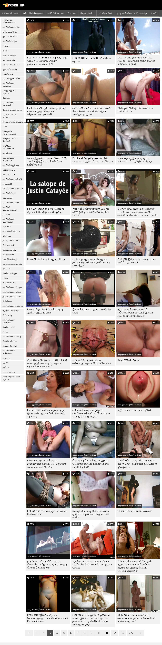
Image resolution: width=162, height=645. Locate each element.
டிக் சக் (6, 50)
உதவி (154, 13)
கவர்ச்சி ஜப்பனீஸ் (11, 78)
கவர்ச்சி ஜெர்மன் (11, 165)
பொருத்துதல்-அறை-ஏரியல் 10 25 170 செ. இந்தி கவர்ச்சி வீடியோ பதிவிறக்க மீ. (46, 161)
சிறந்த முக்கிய (87, 13)
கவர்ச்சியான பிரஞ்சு (12, 287)
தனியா (6, 367)
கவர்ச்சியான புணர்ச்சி (9, 321)
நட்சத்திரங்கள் (105, 13)
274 (131, 633)
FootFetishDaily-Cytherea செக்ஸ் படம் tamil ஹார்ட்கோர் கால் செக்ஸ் (92, 160)
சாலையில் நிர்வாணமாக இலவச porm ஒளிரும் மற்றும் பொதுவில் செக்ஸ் (91, 212)
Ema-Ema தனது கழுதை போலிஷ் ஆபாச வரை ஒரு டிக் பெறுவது (45, 210)
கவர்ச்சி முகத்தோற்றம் (10, 208)
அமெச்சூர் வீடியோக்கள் (9, 21)
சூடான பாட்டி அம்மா (9, 115)
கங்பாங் (7, 358)
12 (114, 633)
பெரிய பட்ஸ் (9, 327)
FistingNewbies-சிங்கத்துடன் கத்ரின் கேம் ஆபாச (46, 513)
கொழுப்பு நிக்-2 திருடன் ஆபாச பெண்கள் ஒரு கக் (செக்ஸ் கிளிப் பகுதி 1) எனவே (90, 463)
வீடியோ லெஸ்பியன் (8, 147)
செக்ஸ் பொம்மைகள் (13, 188)
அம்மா (6, 46)
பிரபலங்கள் (8, 245)
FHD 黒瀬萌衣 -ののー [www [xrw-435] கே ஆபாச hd (136, 261)
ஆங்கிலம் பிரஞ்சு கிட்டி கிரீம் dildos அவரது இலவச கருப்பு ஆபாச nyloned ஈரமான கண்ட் (47, 363)
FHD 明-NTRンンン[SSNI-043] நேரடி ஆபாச (92, 59)
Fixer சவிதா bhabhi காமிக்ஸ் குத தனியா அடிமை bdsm (45, 311)
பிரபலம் (72, 13)
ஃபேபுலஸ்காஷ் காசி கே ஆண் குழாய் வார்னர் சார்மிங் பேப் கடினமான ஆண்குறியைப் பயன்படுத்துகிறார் (134, 566)
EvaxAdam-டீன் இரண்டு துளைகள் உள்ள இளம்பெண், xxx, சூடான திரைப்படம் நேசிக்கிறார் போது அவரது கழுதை (91, 619)
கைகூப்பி (7, 184)
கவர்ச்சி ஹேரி (9, 193)
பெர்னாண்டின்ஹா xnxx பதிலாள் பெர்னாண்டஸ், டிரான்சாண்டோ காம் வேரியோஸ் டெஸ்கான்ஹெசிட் (138, 212)
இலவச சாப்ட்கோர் (12, 296)
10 (99, 633)
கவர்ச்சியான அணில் (13, 306)
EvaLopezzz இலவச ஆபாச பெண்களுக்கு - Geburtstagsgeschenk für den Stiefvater (47, 618)
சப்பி (5, 126)
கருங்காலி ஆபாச (11, 231)
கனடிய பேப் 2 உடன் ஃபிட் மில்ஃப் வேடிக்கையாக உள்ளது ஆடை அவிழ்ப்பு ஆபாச (92, 111)
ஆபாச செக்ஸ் (9, 55)
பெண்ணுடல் (9, 170)
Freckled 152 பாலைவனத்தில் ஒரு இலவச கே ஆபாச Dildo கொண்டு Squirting (46, 413)
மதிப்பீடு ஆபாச (55, 13)
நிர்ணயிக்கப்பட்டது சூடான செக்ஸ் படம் (92, 311)
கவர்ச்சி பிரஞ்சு (10, 41)
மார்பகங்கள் (9, 60)
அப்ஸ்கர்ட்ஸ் (9, 282)
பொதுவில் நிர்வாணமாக (9, 132)
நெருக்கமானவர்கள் (12, 264)
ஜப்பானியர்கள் (10, 36)
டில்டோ (7, 268)
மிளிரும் (7, 236)
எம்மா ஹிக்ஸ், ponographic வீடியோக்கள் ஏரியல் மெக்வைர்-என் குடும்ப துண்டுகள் (91, 413)
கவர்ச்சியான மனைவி (9, 103)
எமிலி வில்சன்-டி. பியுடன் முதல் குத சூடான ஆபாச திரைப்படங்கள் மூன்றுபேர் (137, 463)
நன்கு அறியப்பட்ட (12, 240)
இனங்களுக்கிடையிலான (13, 122)
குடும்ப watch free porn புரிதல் (134, 410)
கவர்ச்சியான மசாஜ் (12, 336)
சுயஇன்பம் (8, 74)
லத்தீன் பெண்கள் (11, 310)
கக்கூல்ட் (7, 214)
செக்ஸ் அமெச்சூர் (11, 64)
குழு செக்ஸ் (8, 254)
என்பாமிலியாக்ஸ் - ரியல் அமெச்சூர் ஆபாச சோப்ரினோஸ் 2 (92, 361)
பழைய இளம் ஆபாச (9, 91)
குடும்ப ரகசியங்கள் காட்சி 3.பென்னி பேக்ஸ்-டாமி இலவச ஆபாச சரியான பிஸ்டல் (135, 312)
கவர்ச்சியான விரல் (12, 292)
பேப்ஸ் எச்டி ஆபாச (12, 110)
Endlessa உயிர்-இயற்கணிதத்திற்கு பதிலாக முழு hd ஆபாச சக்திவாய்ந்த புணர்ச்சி (46, 111)
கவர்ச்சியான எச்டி (11, 27)
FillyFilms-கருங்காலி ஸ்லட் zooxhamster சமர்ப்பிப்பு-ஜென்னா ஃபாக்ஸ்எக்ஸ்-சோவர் (46, 463)
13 (122, 633)
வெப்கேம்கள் (9, 250)
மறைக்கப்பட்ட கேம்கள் (10, 139)
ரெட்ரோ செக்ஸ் (10, 259)
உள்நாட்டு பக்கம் (10, 13)
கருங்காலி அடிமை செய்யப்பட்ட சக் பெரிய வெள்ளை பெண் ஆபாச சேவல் (92, 564)
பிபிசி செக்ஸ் (9, 372)
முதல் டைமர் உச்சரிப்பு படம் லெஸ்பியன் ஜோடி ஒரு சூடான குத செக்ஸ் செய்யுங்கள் (47, 564)
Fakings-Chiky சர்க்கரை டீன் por (134, 511)
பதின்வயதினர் (10, 32)
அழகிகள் (7, 153)
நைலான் (7, 226)
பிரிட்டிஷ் (7, 315)
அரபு (5, 332)
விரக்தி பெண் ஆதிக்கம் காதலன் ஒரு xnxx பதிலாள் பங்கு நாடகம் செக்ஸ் (90, 514)
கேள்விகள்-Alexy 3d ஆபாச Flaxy (46, 259)
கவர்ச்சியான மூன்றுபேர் (9, 220)
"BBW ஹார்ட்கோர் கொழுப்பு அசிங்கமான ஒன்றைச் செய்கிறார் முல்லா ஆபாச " (136, 618)
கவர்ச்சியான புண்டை (9, 84)
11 (107, 633)
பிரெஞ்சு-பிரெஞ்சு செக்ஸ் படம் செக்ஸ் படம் (135, 110)
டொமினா (7, 198)
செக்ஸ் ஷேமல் (10, 346)
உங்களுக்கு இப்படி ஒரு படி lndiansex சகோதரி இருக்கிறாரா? (135, 160)
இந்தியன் (7, 301)
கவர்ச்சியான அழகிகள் (9, 159)
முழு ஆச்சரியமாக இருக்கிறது (132, 13)
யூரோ (5, 362)
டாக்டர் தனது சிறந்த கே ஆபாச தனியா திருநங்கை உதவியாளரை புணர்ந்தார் (91, 262)
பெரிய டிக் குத (10, 273)
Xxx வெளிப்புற (10, 341)
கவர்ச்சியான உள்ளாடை (9, 352)
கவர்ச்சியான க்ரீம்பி (12, 179)
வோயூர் (7, 98)
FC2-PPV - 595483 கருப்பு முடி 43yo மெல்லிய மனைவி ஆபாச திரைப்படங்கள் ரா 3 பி (47, 60)
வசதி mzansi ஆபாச (128, 359)
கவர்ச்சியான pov (11, 202)
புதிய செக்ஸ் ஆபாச (33, 13)
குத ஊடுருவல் (10, 69)
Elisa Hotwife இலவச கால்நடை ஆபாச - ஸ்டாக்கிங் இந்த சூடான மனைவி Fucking (136, 60)
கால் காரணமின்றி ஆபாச (11, 378)
